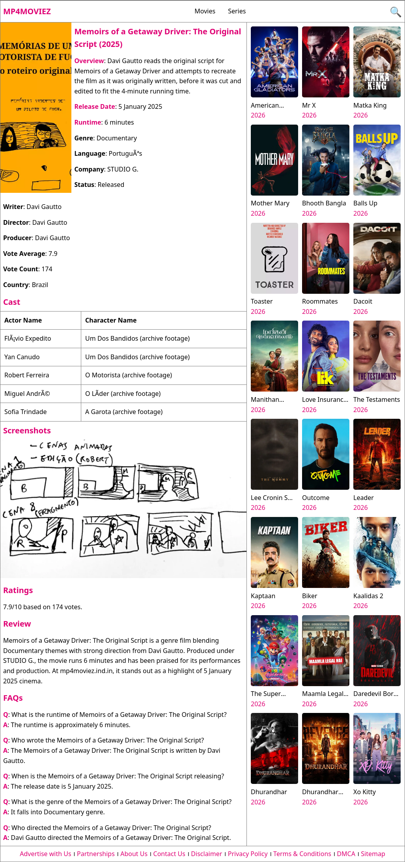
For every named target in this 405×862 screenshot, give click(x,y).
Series (237, 11)
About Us (133, 853)
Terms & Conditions (302, 853)
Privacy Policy (248, 853)
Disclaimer (206, 853)
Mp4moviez (27, 11)
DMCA (346, 853)
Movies (204, 11)
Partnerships (96, 853)
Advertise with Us (45, 853)
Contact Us (169, 853)
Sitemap (373, 853)
